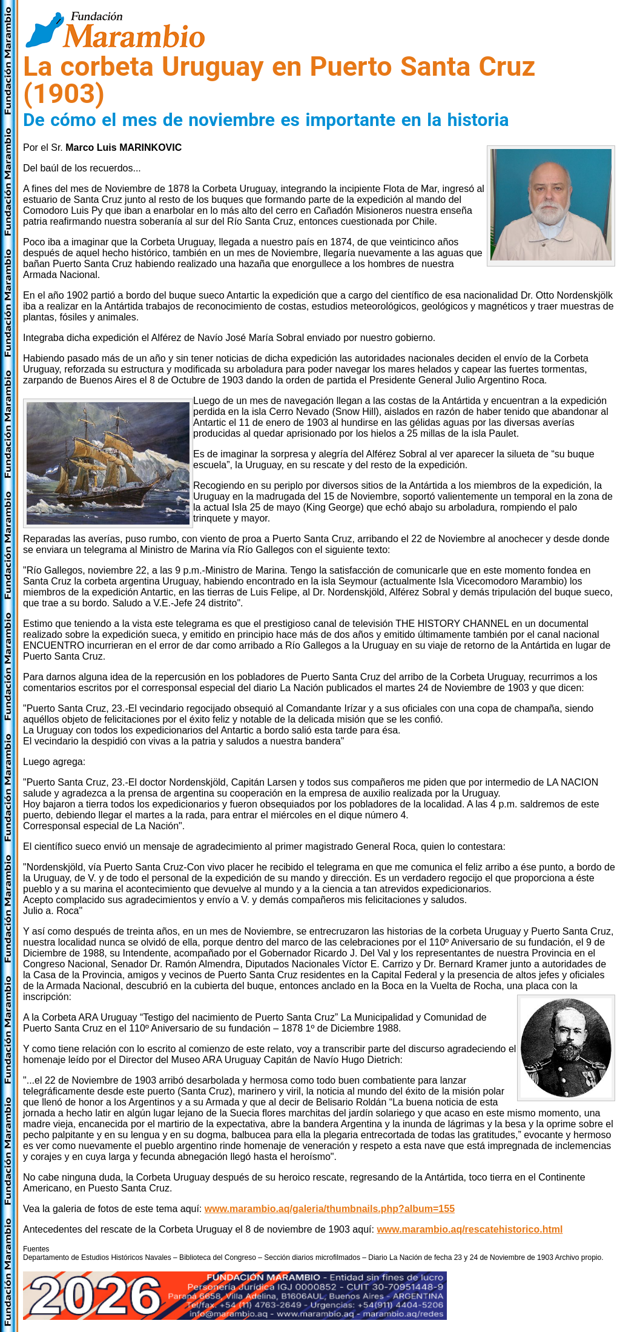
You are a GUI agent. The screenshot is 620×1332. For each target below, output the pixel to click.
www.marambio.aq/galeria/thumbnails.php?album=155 (330, 1209)
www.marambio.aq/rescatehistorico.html (469, 1229)
